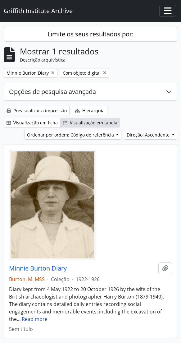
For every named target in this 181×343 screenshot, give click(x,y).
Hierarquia (90, 111)
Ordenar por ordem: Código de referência (71, 135)
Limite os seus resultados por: (90, 34)
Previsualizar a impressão (37, 111)
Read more (35, 319)
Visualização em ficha (32, 123)
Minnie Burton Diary (38, 268)
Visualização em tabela (90, 123)
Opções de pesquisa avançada (52, 91)
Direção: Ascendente (149, 135)
